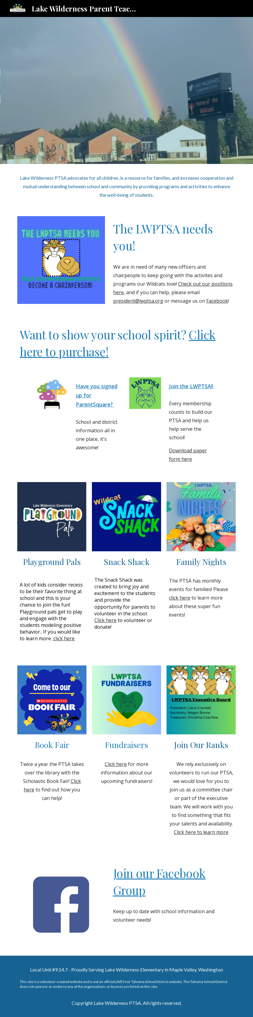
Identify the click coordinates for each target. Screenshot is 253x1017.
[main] (126, 186)
